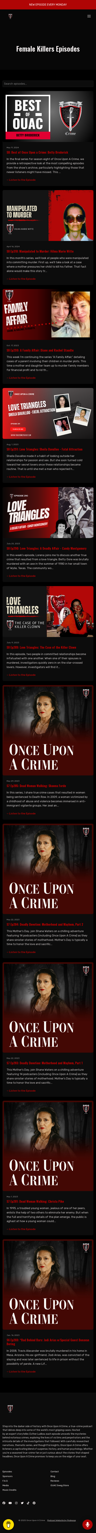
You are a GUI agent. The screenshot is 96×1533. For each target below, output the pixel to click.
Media (6, 1485)
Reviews (55, 1481)
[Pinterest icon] (34, 1503)
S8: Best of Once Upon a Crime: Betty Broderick (37, 152)
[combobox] (48, 84)
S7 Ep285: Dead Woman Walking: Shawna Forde (36, 786)
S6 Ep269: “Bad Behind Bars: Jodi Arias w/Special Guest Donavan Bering (48, 1342)
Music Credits (9, 1490)
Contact (55, 1471)
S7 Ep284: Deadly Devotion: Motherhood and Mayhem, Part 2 (45, 924)
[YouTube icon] (10, 1503)
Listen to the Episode (21, 180)
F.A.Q (5, 1481)
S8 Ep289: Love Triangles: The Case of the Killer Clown (41, 647)
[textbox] (48, 84)
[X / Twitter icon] (22, 1503)
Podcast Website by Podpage (61, 1520)
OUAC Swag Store (60, 1485)
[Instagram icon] (16, 1503)
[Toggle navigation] (89, 16)
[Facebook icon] (4, 1503)
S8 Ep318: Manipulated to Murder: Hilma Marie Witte (40, 251)
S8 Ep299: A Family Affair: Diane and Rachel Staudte (40, 350)
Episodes (7, 1471)
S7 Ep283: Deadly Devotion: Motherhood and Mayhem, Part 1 (45, 1063)
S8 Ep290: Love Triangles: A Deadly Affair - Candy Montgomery (47, 548)
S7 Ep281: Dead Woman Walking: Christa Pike (35, 1201)
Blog (53, 1476)
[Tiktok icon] (28, 1503)
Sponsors (8, 1476)
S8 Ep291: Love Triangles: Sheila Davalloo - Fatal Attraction (44, 449)
